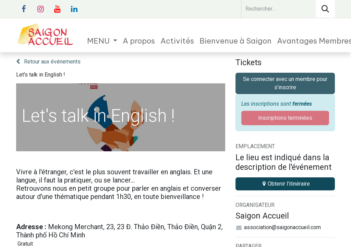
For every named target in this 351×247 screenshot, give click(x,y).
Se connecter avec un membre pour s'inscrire (285, 83)
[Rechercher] (325, 9)
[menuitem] (102, 41)
